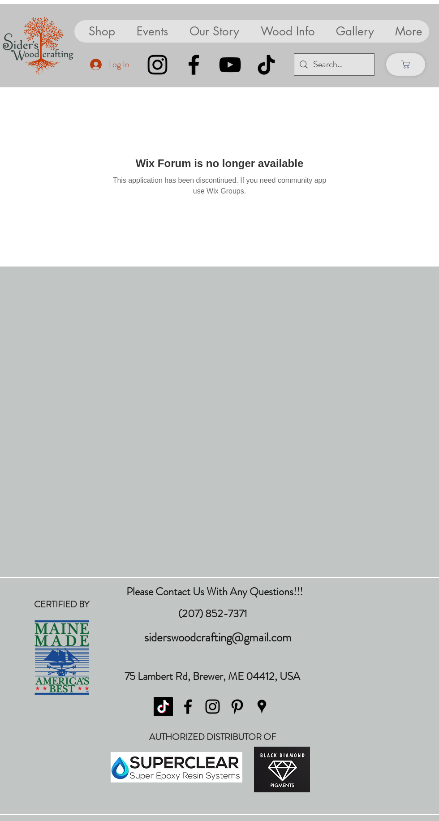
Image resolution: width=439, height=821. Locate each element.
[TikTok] (266, 65)
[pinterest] (237, 706)
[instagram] (212, 706)
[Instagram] (157, 65)
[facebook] (188, 706)
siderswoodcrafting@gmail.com (218, 637)
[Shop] (405, 64)
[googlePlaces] (261, 706)
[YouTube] (230, 65)
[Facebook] (194, 65)
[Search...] (334, 64)
